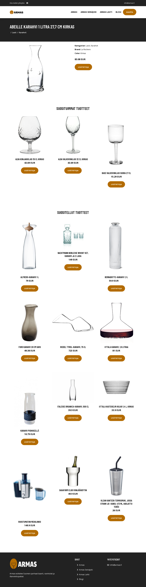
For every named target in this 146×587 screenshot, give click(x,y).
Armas (74, 12)
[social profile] (27, 3)
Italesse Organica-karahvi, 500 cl (73, 406)
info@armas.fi (129, 3)
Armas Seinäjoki (88, 12)
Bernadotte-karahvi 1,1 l (116, 277)
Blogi (118, 12)
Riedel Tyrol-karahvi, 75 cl (73, 347)
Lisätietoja (83, 67)
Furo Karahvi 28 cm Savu (30, 347)
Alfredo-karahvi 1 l (30, 277)
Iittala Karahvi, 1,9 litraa (116, 347)
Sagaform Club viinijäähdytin (73, 490)
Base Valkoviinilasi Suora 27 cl (116, 173)
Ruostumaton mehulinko (29, 521)
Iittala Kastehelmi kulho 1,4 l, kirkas (116, 406)
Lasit (14, 32)
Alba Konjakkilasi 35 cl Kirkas (29, 159)
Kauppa (129, 12)
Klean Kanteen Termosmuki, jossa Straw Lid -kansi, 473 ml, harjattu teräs (116, 503)
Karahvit (22, 32)
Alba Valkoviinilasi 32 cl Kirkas (73, 159)
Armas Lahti (106, 12)
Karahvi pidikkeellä (29, 430)
